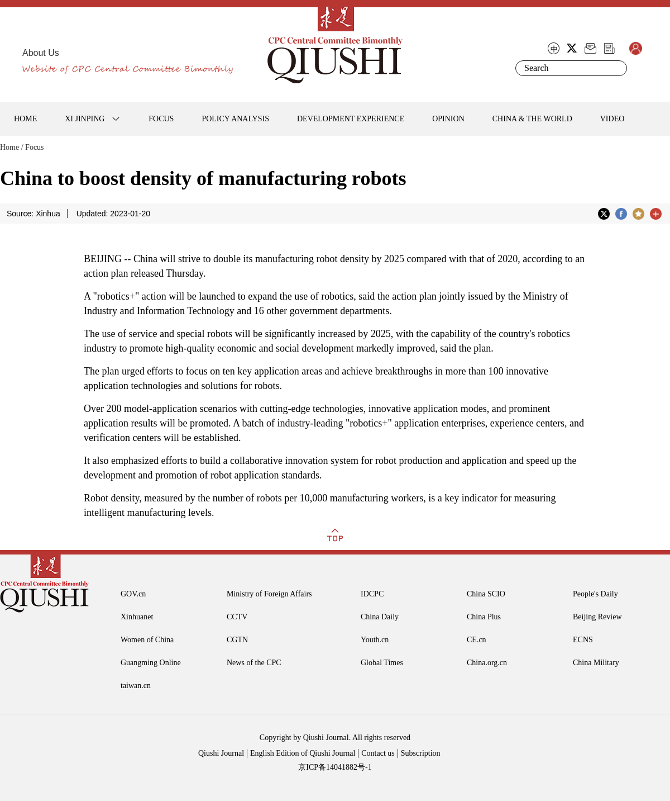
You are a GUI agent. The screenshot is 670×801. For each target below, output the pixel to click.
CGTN (237, 640)
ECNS (583, 640)
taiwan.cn (136, 685)
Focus (34, 147)
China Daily (380, 617)
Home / (11, 147)
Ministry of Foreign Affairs (269, 594)
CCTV (237, 617)
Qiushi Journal (221, 753)
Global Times (382, 662)
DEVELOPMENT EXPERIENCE (350, 119)
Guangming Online (151, 662)
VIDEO (612, 119)
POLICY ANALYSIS (235, 119)
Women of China (147, 640)
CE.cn (476, 640)
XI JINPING (84, 119)
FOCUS (161, 119)
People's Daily (595, 594)
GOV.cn (133, 594)
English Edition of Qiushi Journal (302, 753)
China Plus (484, 617)
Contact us (378, 753)
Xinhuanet (137, 617)
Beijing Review (597, 617)
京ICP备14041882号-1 (334, 767)
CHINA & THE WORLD (532, 119)
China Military (596, 662)
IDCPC (372, 594)
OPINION (448, 119)
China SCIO (486, 594)
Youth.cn (375, 640)
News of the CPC (254, 662)
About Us (40, 53)
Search (616, 68)
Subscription (421, 753)
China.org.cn (487, 662)
